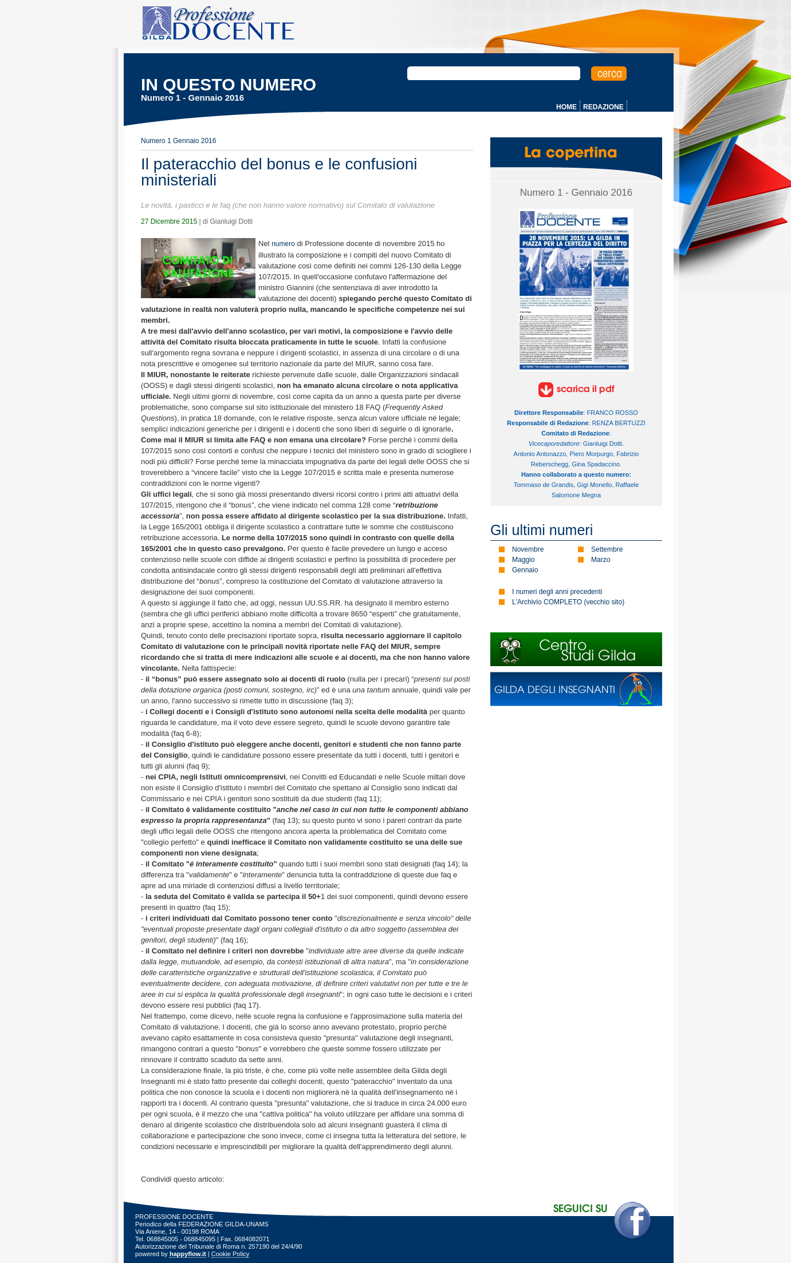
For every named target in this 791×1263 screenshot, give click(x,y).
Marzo (600, 560)
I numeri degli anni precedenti (557, 592)
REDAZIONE (603, 107)
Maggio (523, 560)
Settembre (607, 549)
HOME (566, 107)
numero (283, 244)
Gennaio (525, 570)
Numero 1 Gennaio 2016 (178, 141)
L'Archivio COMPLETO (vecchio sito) (568, 602)
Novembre (528, 549)
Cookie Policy (230, 1253)
